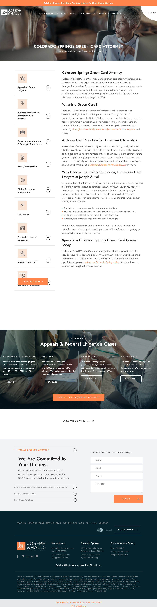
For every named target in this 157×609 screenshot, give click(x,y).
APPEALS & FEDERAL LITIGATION (34, 450)
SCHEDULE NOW (31, 281)
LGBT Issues (23, 214)
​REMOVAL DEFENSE (24, 502)
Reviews (72, 525)
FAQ (65, 525)
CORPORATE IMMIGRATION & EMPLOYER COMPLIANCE (42, 488)
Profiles (21, 525)
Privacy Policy (100, 593)
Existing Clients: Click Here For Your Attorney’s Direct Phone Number (78, 3)
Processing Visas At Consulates (27, 238)
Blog (81, 525)
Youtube (32, 558)
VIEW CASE (12, 382)
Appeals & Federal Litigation (27, 89)
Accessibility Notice (85, 593)
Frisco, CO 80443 (117, 550)
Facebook (18, 558)
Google (23, 558)
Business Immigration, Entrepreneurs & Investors (28, 115)
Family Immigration (27, 166)
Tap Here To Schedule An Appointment (79, 604)
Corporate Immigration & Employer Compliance (30, 143)
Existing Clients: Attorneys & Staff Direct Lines (78, 567)
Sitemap (62, 593)
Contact (103, 525)
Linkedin (27, 558)
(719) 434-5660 (93, 557)
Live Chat (73, 13)
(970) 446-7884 (122, 554)
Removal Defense (26, 262)
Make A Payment (46, 13)
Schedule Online (88, 13)
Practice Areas (36, 525)
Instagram (37, 558)
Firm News (91, 525)
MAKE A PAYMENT (126, 532)
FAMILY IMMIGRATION (25, 495)
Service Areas (53, 525)
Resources (53, 593)
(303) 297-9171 (117, 13)
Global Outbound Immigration (26, 190)
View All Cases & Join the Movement (78, 397)
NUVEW (71, 593)
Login (62, 13)
